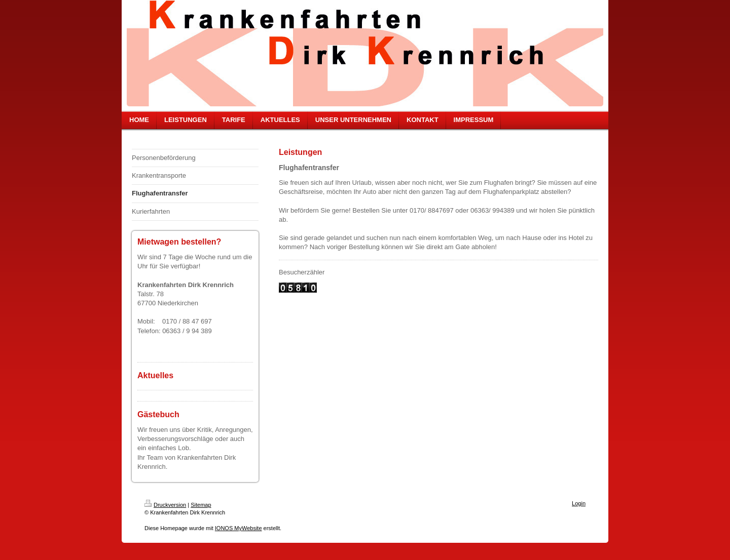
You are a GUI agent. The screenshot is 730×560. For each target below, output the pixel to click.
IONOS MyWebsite (238, 528)
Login (579, 503)
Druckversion (165, 505)
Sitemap (201, 505)
